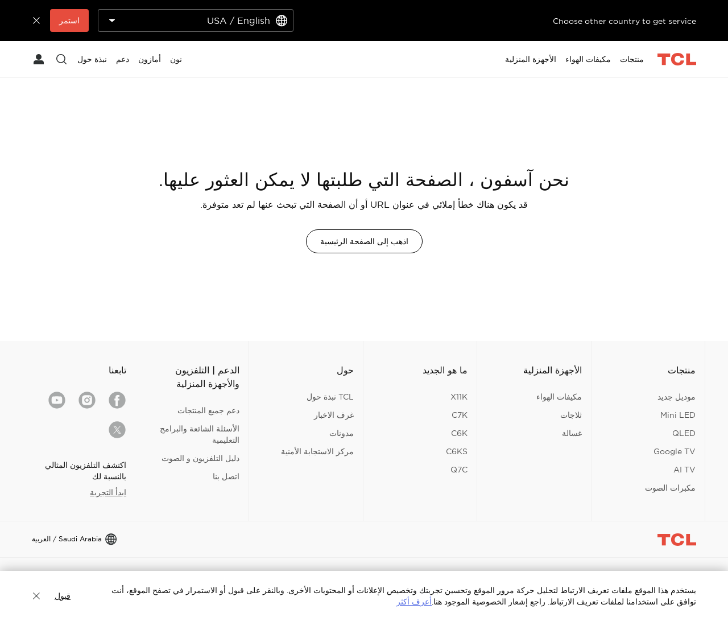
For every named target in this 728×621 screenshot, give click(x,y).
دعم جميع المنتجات (208, 410)
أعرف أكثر (414, 602)
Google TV (674, 451)
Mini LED (678, 415)
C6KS (457, 451)
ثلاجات (571, 415)
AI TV (684, 469)
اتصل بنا (226, 476)
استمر (69, 20)
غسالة (572, 433)
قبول (63, 596)
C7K (460, 415)
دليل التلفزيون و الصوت (200, 458)
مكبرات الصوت (670, 488)
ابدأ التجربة (108, 492)
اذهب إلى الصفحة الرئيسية (364, 241)
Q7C (459, 469)
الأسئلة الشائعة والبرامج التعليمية (199, 434)
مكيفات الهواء (559, 397)
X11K (459, 397)
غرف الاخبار (334, 415)
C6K (459, 433)
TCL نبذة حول (330, 397)
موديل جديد (676, 397)
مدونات (341, 433)
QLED (684, 433)
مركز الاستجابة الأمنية (317, 451)
